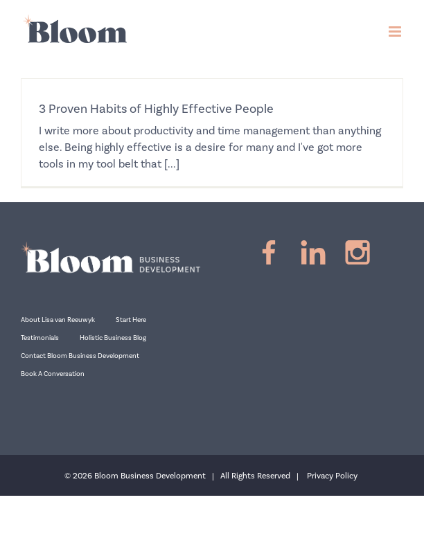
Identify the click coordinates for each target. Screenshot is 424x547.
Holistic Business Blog (113, 338)
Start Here (131, 320)
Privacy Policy (332, 476)
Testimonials (40, 338)
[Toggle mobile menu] (396, 31)
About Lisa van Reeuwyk (58, 320)
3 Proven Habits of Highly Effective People (156, 109)
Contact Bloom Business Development (80, 356)
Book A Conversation (53, 374)
